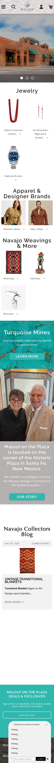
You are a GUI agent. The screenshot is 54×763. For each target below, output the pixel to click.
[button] (21, 78)
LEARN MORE (27, 356)
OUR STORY (27, 497)
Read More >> (14, 602)
